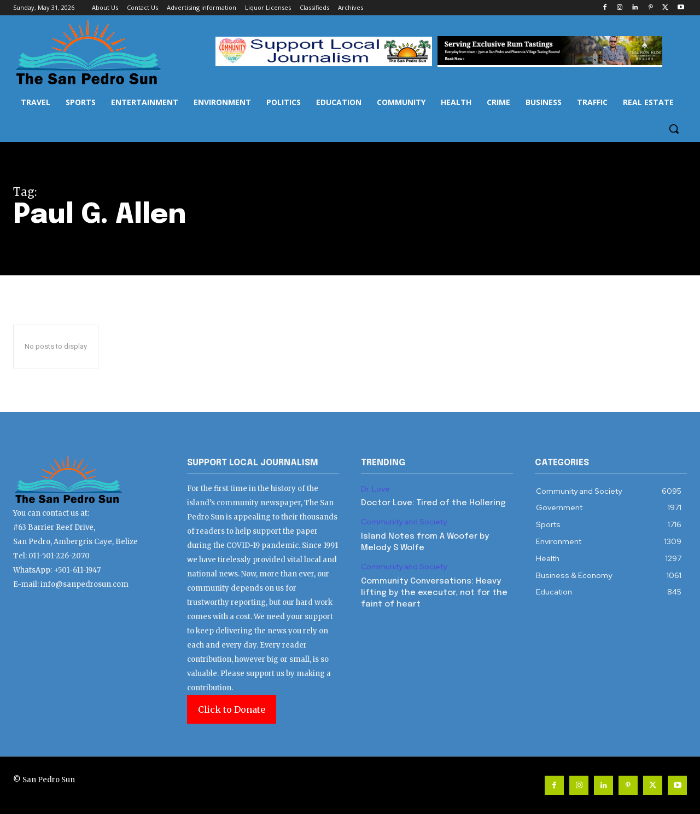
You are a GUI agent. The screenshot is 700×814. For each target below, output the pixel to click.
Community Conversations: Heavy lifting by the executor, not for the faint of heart (434, 593)
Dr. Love (375, 489)
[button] (674, 129)
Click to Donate (231, 709)
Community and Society (404, 522)
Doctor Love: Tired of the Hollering (433, 503)
